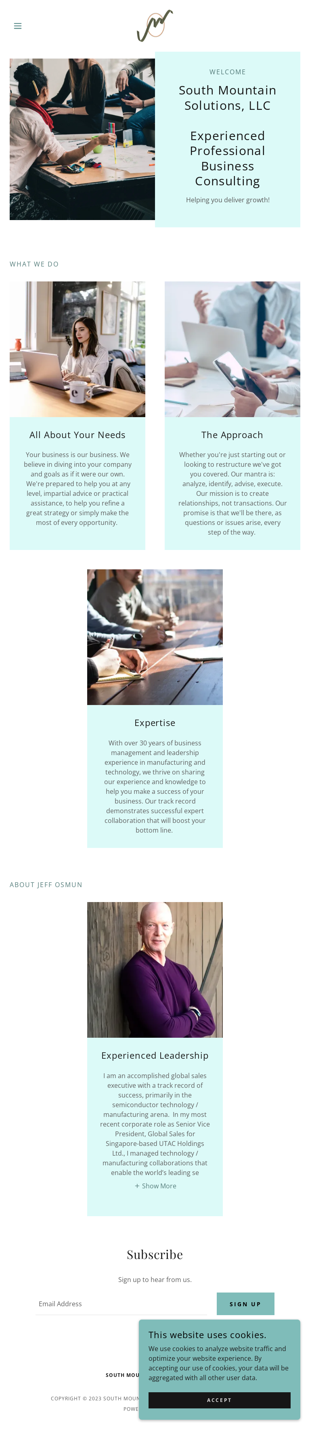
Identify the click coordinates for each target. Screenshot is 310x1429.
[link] (155, 26)
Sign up (246, 1304)
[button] (31, 26)
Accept (219, 1400)
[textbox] (121, 1304)
